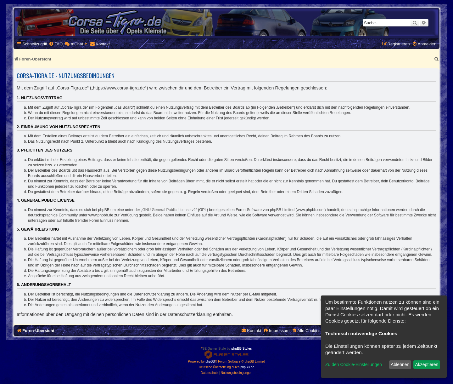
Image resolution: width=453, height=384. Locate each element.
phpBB (210, 361)
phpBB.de (247, 367)
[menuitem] (56, 44)
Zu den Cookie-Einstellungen (353, 364)
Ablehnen (400, 364)
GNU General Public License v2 (169, 210)
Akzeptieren (426, 364)
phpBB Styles (241, 348)
